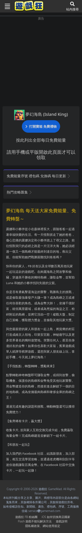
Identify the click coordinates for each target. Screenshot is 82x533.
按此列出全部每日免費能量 (41, 140)
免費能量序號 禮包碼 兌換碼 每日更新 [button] (39, 176)
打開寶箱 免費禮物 (41, 126)
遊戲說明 (61, 521)
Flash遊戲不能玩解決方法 (35, 521)
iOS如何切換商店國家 (56, 517)
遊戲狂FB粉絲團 (26, 517)
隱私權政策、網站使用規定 (42, 526)
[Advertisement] (41, 62)
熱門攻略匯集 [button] (19, 192)
